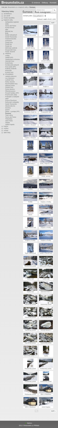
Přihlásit (36, 425)
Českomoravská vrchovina (10, 39)
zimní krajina (46, 407)
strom (30, 176)
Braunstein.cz (12, 7)
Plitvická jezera (10, 91)
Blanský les (9, 31)
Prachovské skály (11, 95)
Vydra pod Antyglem (46, 266)
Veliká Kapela (9, 124)
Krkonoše (8, 70)
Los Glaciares (9, 78)
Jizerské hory (9, 61)
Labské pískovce (11, 76)
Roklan (30, 189)
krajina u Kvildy (46, 215)
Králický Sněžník (10, 68)
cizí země (7, 16)
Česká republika (9, 18)
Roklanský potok (30, 35)
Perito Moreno (10, 89)
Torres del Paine (10, 26)
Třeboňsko (8, 119)
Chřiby (7, 55)
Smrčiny (8, 108)
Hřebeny (8, 53)
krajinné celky (23, 7)
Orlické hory (9, 87)
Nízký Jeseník (10, 82)
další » (53, 23)
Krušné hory (9, 72)
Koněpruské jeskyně (12, 65)
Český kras (9, 42)
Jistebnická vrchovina (12, 59)
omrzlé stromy (30, 48)
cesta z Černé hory (46, 253)
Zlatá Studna (46, 138)
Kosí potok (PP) (10, 67)
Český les (8, 44)
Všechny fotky (8, 11)
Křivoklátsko (9, 74)
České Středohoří (11, 35)
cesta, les (30, 74)
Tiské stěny (9, 115)
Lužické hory (9, 80)
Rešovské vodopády (12, 102)
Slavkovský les (10, 106)
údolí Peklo (9, 121)
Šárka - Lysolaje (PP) (12, 111)
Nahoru (29, 423)
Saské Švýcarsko (11, 104)
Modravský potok (30, 266)
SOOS (7, 110)
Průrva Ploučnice (11, 100)
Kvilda (30, 202)
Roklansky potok (30, 394)
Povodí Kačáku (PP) (12, 93)
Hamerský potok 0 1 (30, 356)
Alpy (6, 29)
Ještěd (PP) (9, 57)
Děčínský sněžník (11, 48)
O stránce (36, 3)
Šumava (8, 113)
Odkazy (45, 3)
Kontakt (53, 3)
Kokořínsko (9, 63)
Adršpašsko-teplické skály (12, 23)
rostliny (6, 128)
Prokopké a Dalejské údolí (12, 97)
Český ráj (8, 46)
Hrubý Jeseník (10, 51)
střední (49, 19)
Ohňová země (10, 85)
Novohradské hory (11, 84)
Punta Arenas (9, 27)
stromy (30, 150)
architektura (7, 14)
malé (45, 19)
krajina (6, 126)
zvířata (6, 130)
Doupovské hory (10, 50)
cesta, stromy (45, 176)
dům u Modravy (30, 407)
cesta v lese (46, 35)
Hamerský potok (30, 304)
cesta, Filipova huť (46, 163)
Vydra (46, 356)
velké (54, 19)
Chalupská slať (46, 112)
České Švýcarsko (11, 37)
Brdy (6, 33)
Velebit (7, 122)
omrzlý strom (30, 61)
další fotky (7, 132)
